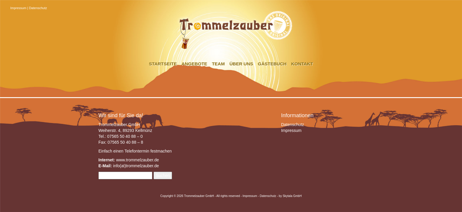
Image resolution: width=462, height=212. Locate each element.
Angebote (194, 63)
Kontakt (302, 63)
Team (218, 63)
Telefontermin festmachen (147, 151)
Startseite (163, 63)
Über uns (241, 63)
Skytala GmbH (292, 196)
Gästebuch (272, 63)
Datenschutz (38, 8)
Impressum (18, 8)
